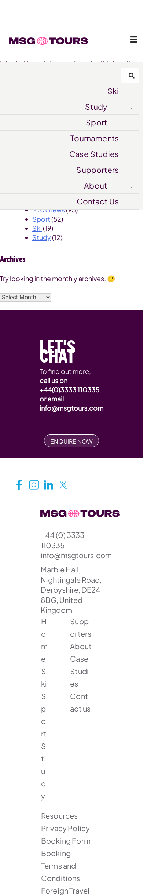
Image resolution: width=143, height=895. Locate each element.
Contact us (80, 702)
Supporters (97, 170)
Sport (96, 122)
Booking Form (66, 840)
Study (96, 107)
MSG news (48, 209)
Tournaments (94, 138)
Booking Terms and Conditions (60, 865)
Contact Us (98, 201)
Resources (59, 815)
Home (44, 639)
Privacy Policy (65, 828)
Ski (113, 91)
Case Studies (94, 154)
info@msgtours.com (71, 408)
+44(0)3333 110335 (69, 389)
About (95, 185)
